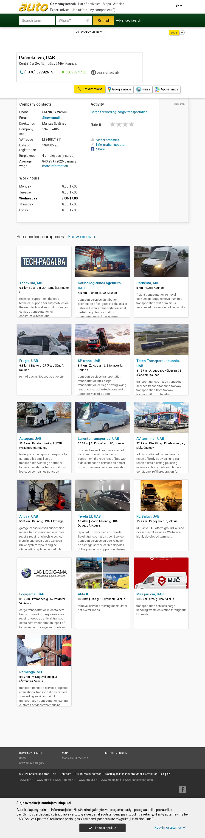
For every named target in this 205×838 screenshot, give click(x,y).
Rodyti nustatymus (170, 827)
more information (55, 166)
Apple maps (166, 89)
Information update (107, 144)
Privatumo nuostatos (88, 774)
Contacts (65, 774)
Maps (107, 4)
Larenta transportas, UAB (98, 439)
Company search (63, 4)
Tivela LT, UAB (89, 516)
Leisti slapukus (102, 828)
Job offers (79, 10)
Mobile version (116, 753)
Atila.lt (83, 594)
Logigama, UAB (31, 594)
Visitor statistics (105, 140)
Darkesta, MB (147, 283)
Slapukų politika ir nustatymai (123, 774)
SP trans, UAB (89, 361)
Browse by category (31, 763)
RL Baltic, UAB (148, 516)
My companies (102, 10)
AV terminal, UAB (150, 439)
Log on (165, 774)
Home (23, 758)
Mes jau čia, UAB (150, 594)
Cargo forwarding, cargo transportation (119, 112)
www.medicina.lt (111, 780)
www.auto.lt (44, 780)
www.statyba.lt (88, 780)
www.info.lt (27, 780)
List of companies (89, 32)
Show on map (81, 236)
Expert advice (60, 10)
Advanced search (128, 20)
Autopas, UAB (30, 439)
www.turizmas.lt (65, 780)
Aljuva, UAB (28, 516)
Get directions (79, 758)
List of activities (89, 4)
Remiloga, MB (30, 672)
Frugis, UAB (28, 361)
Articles (118, 4)
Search (104, 20)
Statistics (151, 774)
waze (143, 89)
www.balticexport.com (139, 780)
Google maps (119, 89)
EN (179, 5)
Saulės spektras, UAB (42, 774)
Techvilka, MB (30, 283)
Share (98, 149)
